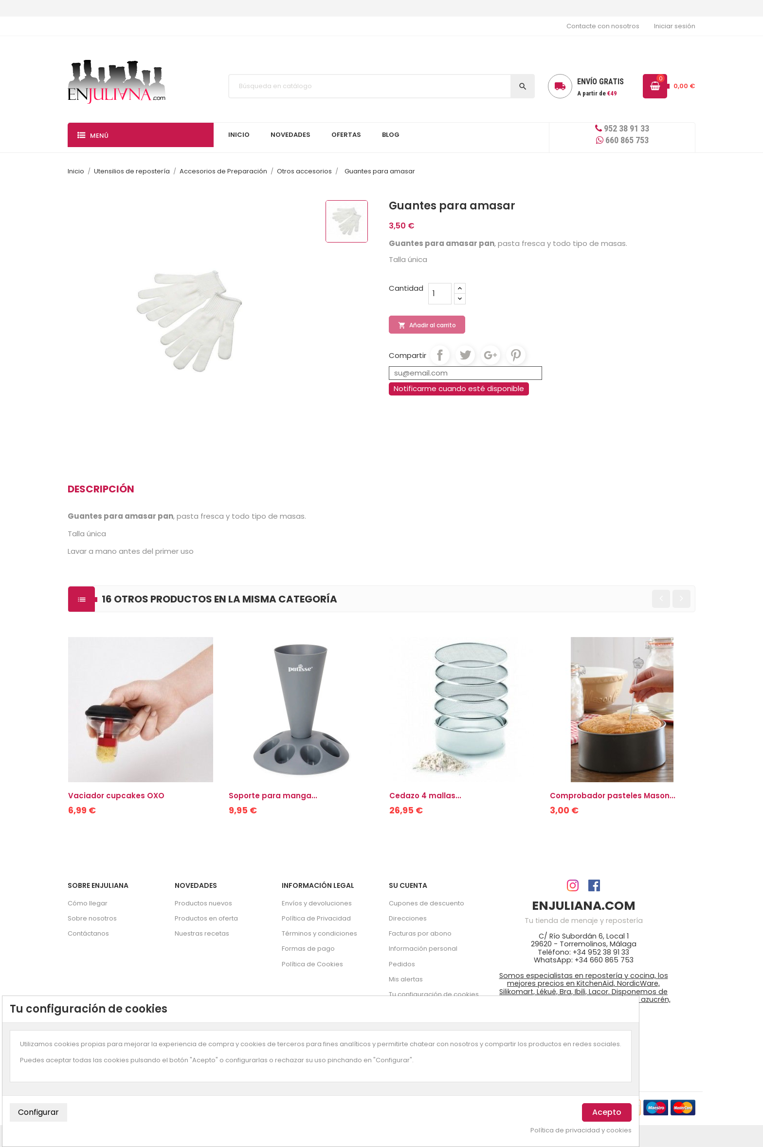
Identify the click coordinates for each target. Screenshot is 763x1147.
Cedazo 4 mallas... (425, 795)
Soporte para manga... (273, 795)
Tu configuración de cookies (434, 994)
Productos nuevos (203, 903)
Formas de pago (308, 948)
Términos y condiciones (319, 933)
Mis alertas (406, 979)
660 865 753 (622, 140)
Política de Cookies (312, 964)
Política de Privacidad (316, 918)
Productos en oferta (206, 918)
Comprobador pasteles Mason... (612, 795)
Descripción (101, 489)
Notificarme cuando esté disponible (459, 388)
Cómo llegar (88, 903)
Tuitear (465, 355)
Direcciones (408, 918)
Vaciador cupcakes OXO (116, 795)
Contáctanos (88, 933)
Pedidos (402, 964)
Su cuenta (408, 885)
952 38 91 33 (622, 128)
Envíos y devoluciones (317, 903)
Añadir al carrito (427, 325)
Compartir (440, 355)
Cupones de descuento (426, 903)
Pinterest (516, 355)
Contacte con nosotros (602, 26)
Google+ (490, 355)
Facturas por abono (420, 933)
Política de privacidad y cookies (581, 1130)
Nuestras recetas (202, 933)
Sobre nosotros (92, 918)
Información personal (423, 948)
